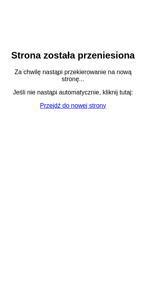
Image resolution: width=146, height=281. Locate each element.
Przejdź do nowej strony (73, 105)
